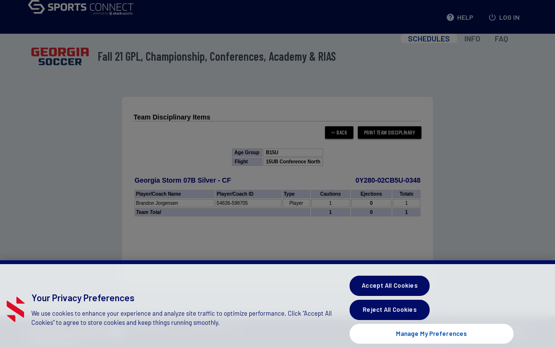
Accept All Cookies (389, 290)
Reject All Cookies (389, 314)
